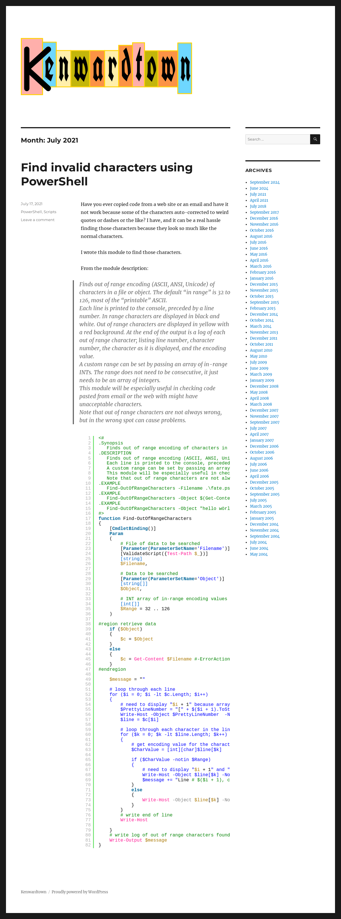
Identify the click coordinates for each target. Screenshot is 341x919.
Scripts (50, 211)
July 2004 (258, 542)
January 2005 (262, 518)
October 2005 (262, 488)
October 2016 (262, 230)
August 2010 (261, 350)
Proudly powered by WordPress (80, 892)
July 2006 (258, 464)
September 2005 (265, 494)
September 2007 (265, 422)
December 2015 (264, 284)
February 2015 (263, 308)
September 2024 (265, 182)
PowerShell (31, 211)
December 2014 (264, 314)
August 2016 (261, 236)
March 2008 (261, 404)
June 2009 (259, 368)
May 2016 (258, 254)
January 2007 (262, 440)
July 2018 (258, 206)
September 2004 (265, 536)
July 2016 (258, 242)
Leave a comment (38, 219)
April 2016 (259, 260)
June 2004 (259, 548)
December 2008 (264, 386)
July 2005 (258, 500)
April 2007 (259, 434)
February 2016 (263, 272)
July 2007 (258, 428)
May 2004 (259, 554)
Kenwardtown (34, 892)
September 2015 (264, 302)
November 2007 (264, 416)
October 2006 (262, 452)
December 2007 (264, 410)
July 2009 (258, 362)
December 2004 (264, 524)
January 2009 (262, 380)
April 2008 (259, 398)
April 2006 (259, 476)
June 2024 (259, 188)
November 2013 (264, 332)
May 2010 (258, 356)
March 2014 (260, 326)
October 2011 (261, 344)
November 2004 (264, 530)
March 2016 (261, 266)
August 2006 (261, 458)
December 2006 (264, 446)
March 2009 (261, 374)
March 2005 (261, 506)
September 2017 (264, 212)
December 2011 (263, 338)
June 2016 (259, 248)
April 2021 (259, 200)
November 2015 (264, 290)
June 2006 (259, 470)
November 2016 (264, 224)
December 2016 (264, 218)
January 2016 (262, 278)
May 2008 (259, 392)
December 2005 (264, 482)
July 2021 (258, 194)
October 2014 (262, 320)
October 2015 (262, 296)
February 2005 (263, 512)
